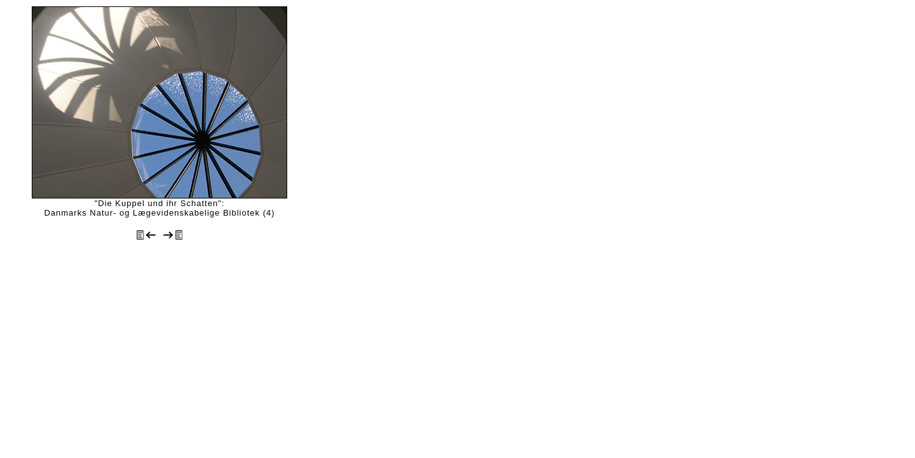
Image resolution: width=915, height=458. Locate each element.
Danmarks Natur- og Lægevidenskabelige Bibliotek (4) (159, 213)
